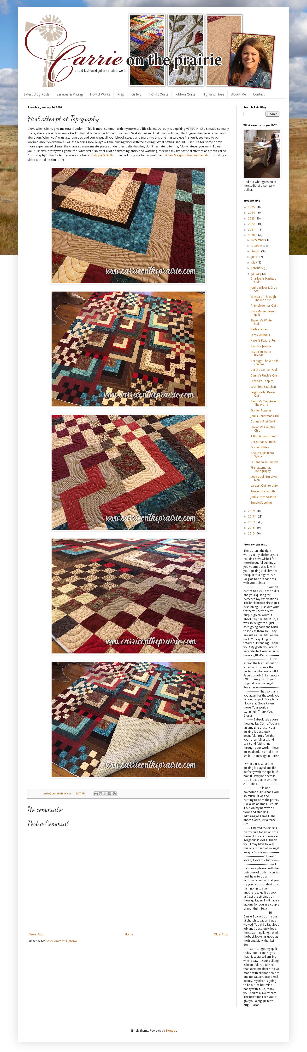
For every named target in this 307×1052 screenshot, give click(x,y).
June (254, 257)
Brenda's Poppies (262, 381)
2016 (251, 527)
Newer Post (36, 934)
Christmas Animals (263, 442)
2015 (251, 533)
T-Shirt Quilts (158, 94)
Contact (259, 94)
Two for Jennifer (261, 346)
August (256, 251)
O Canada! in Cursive (264, 462)
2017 (251, 522)
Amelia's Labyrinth (263, 491)
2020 (251, 235)
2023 (251, 218)
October (257, 246)
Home (129, 934)
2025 (251, 207)
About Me (238, 94)
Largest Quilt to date (264, 485)
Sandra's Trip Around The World (265, 403)
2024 (251, 212)
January (256, 274)
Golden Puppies (261, 410)
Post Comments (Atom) (61, 941)
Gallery (136, 94)
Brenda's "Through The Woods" (263, 298)
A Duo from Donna (263, 436)
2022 (251, 224)
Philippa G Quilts (102, 155)
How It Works (100, 94)
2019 (251, 511)
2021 (251, 229)
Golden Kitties (260, 447)
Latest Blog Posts (36, 94)
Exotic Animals (260, 335)
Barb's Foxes (259, 329)
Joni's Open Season (263, 497)
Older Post (221, 934)
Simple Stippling (261, 502)
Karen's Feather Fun (264, 340)
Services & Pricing (70, 94)
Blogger (171, 1030)
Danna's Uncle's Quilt (264, 375)
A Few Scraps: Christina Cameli (186, 155)
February (257, 268)
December (258, 240)
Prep (120, 94)
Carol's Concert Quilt (264, 369)
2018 (251, 516)
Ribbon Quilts (185, 94)
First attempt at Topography (261, 469)
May (254, 262)
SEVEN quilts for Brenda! (261, 353)
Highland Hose (213, 94)
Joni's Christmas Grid (265, 416)
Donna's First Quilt (263, 421)
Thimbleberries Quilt (264, 305)
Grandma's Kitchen (263, 386)
